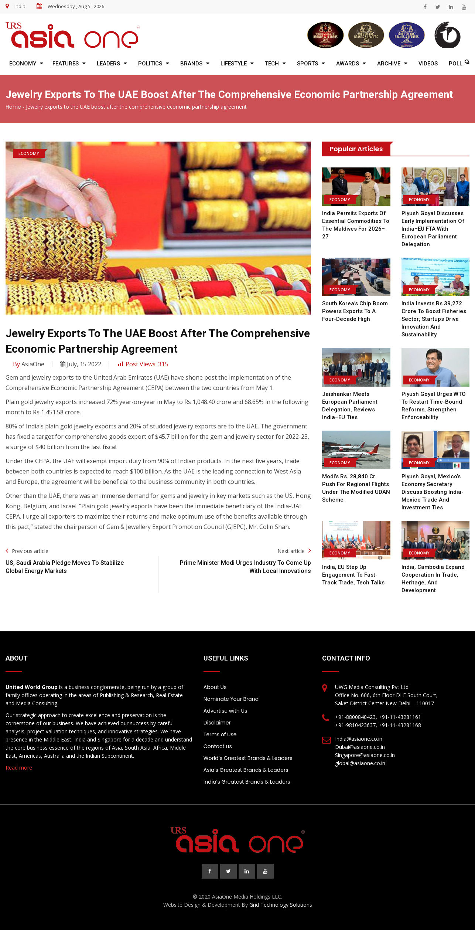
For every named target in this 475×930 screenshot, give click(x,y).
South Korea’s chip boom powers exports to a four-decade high (355, 311)
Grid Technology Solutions (280, 904)
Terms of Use (220, 734)
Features (65, 63)
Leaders (108, 63)
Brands (191, 63)
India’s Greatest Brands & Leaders (247, 781)
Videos (428, 63)
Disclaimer (217, 722)
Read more (19, 767)
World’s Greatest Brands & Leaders (248, 758)
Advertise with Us (225, 711)
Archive (388, 63)
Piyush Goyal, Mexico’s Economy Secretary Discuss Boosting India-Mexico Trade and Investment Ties (432, 492)
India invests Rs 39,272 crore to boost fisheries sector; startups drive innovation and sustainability (433, 319)
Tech (272, 63)
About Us (215, 687)
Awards (347, 63)
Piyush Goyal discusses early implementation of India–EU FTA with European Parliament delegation (433, 229)
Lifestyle (234, 63)
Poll (455, 63)
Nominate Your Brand (231, 699)
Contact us (218, 746)
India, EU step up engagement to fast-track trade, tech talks (353, 575)
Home (13, 107)
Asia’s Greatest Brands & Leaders (246, 770)
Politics (150, 63)
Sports (307, 63)
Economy (22, 63)
